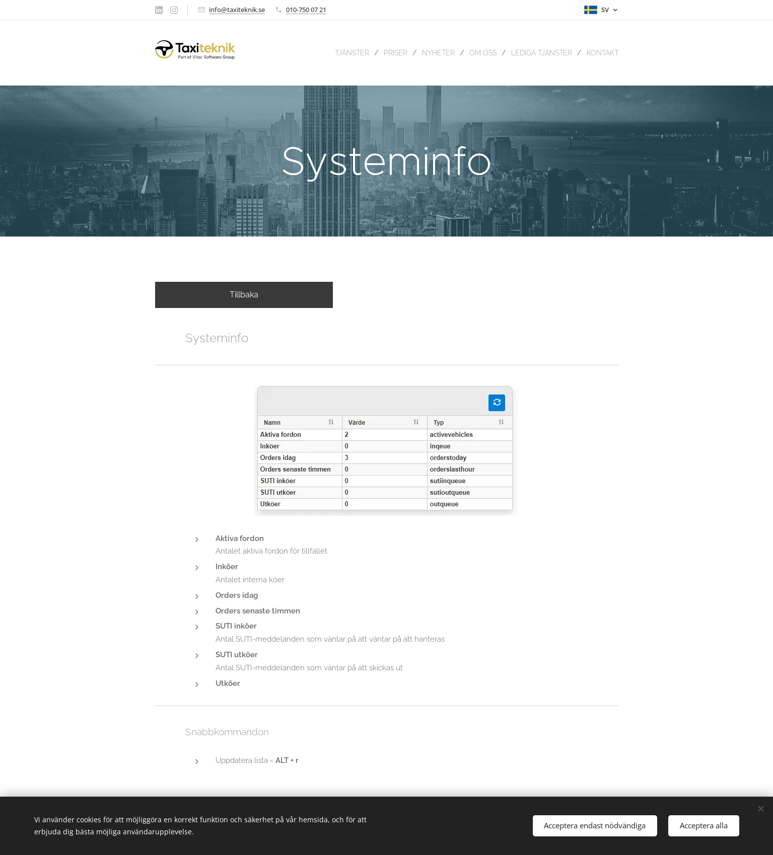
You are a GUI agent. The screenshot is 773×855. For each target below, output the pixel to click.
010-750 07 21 (306, 9)
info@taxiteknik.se (237, 9)
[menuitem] (331, 52)
